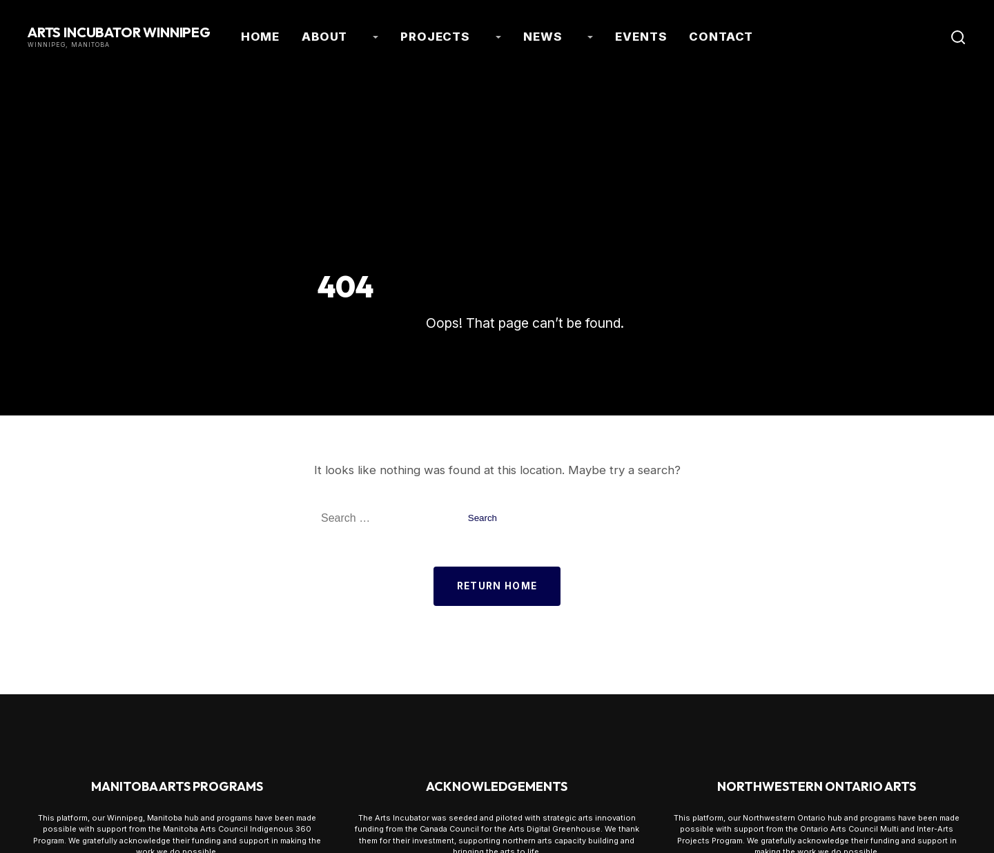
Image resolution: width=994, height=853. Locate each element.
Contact (665, 34)
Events (598, 34)
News (529, 34)
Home (319, 34)
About (373, 34)
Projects (453, 34)
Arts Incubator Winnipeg (119, 30)
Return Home (497, 580)
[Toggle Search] (958, 34)
